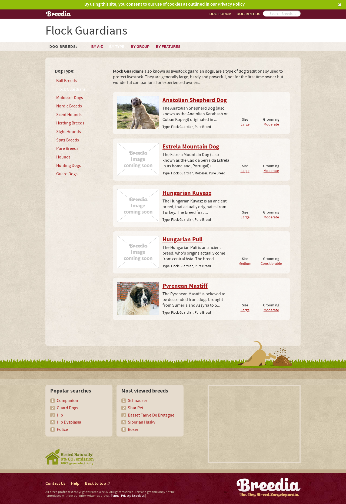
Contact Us (55, 483)
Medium (244, 263)
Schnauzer (137, 400)
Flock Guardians (71, 89)
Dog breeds (248, 14)
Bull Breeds (66, 80)
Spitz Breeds (67, 140)
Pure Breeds (67, 148)
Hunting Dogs (68, 165)
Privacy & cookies (133, 496)
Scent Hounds (69, 114)
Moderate (271, 124)
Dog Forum (220, 14)
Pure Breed (203, 127)
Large (245, 124)
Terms (115, 496)
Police (62, 429)
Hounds (63, 157)
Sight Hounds (68, 131)
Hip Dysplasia (69, 422)
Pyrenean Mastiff (185, 286)
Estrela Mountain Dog (190, 147)
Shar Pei (135, 408)
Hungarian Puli (182, 240)
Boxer (133, 429)
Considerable (271, 263)
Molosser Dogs (69, 97)
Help (75, 483)
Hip (60, 415)
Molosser (201, 173)
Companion (67, 400)
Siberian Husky (141, 422)
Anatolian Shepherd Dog (194, 100)
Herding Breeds (70, 123)
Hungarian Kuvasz (186, 193)
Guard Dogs (67, 174)
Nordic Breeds (69, 106)
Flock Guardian (182, 127)
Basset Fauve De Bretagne (151, 415)
